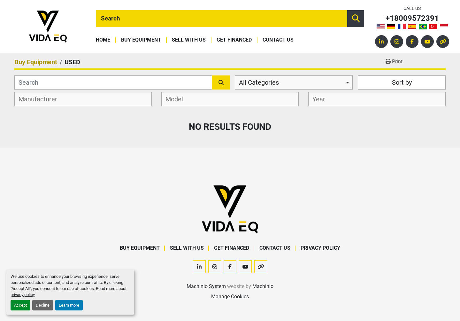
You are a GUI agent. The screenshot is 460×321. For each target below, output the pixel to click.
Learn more (69, 305)
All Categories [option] (259, 82)
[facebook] (412, 41)
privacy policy (22, 294)
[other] (442, 41)
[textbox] (41, 99)
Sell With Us (189, 40)
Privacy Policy (320, 248)
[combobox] (294, 82)
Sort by (402, 82)
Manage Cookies (230, 297)
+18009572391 (412, 18)
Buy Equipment (141, 40)
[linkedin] (381, 41)
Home (103, 40)
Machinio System (206, 286)
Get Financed (234, 40)
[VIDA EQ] (230, 209)
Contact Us (278, 40)
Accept (20, 305)
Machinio (262, 286)
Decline (43, 305)
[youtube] (427, 41)
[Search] (221, 18)
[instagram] (396, 41)
